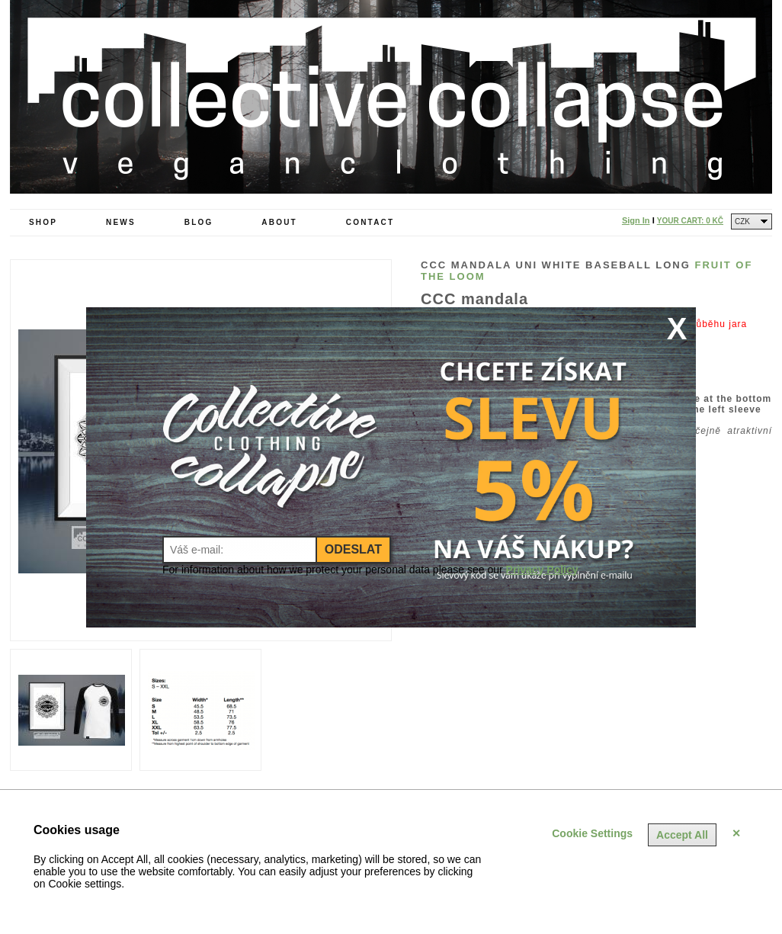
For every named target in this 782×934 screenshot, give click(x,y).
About (279, 222)
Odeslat (353, 549)
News (121, 222)
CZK (742, 221)
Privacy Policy (542, 569)
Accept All (682, 835)
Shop (43, 222)
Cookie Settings (592, 833)
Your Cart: (690, 221)
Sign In (636, 220)
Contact (370, 222)
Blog (198, 222)
